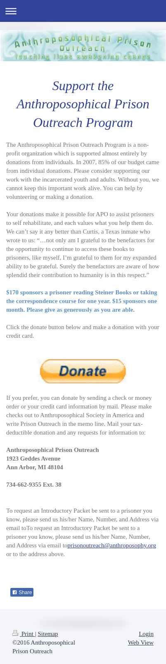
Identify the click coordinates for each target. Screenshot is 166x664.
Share (22, 592)
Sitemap (48, 634)
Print (23, 634)
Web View (141, 642)
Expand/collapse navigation (83, 11)
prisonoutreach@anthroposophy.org (111, 545)
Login (146, 634)
